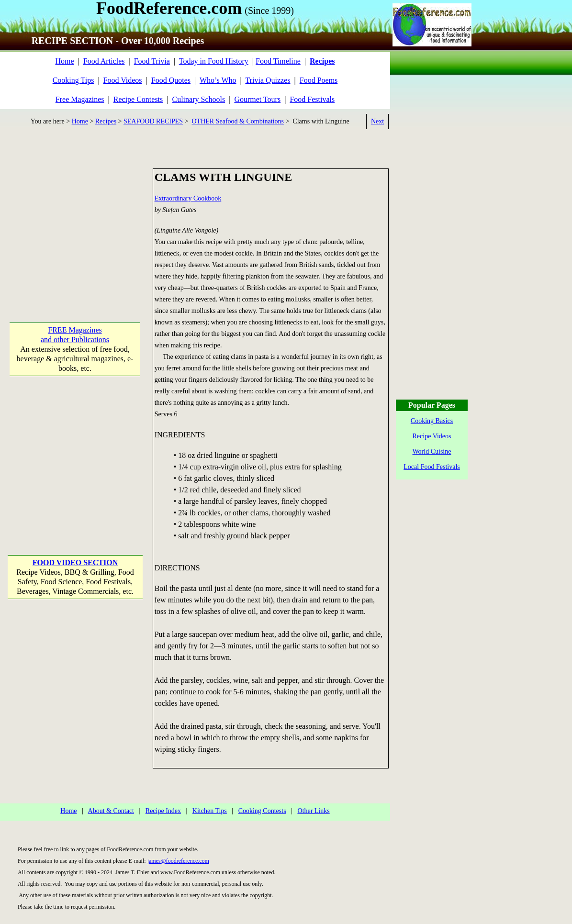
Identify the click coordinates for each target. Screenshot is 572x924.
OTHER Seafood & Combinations (238, 121)
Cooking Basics (432, 420)
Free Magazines (80, 99)
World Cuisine (432, 451)
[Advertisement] (75, 228)
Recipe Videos (432, 436)
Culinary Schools (198, 99)
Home (64, 61)
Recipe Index (163, 810)
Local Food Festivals (432, 466)
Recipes (105, 121)
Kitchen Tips (209, 810)
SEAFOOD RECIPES (153, 121)
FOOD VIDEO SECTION (75, 562)
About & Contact (111, 810)
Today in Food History (213, 61)
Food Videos (122, 80)
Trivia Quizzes (267, 80)
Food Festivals (312, 99)
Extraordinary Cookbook (188, 198)
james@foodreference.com (178, 860)
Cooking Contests (262, 810)
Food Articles (104, 61)
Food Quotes (171, 80)
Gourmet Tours (257, 99)
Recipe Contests (138, 99)
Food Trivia (152, 61)
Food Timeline (278, 61)
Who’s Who (218, 80)
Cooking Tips (73, 80)
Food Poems (319, 80)
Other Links (313, 810)
